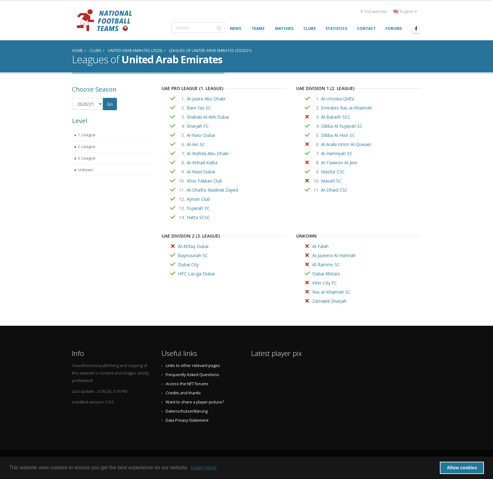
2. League (87, 146)
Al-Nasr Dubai (201, 135)
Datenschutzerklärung (187, 411)
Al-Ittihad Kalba (202, 163)
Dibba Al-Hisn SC (338, 135)
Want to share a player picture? (195, 402)
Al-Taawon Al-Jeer (339, 163)
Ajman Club (198, 199)
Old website (374, 11)
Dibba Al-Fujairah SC (342, 126)
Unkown (85, 169)
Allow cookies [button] (462, 467)
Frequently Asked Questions (192, 374)
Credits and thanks (183, 393)
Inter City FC (324, 283)
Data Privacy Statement (187, 420)
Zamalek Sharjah (329, 301)
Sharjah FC (198, 126)
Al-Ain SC (196, 144)
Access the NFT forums (187, 383)
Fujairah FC (198, 208)
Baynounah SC (193, 255)
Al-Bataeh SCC (336, 117)
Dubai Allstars (326, 274)
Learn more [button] (204, 467)
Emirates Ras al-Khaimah (346, 108)
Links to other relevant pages (193, 365)
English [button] (405, 11)
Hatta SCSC (198, 217)
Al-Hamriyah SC (336, 153)
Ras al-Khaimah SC (331, 292)
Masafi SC (331, 181)
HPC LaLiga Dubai (196, 274)
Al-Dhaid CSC (334, 190)
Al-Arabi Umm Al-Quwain (346, 144)
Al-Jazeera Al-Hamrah (334, 255)
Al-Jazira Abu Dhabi (206, 99)
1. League (87, 135)
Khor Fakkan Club (204, 181)
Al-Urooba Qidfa (337, 99)
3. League (87, 158)
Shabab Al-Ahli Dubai (208, 117)
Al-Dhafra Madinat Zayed (212, 190)
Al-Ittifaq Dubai (193, 246)
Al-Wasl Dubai (201, 172)
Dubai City (188, 265)
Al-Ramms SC (326, 265)
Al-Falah (320, 246)
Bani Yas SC (199, 108)
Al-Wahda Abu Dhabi (208, 153)
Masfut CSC (333, 172)
